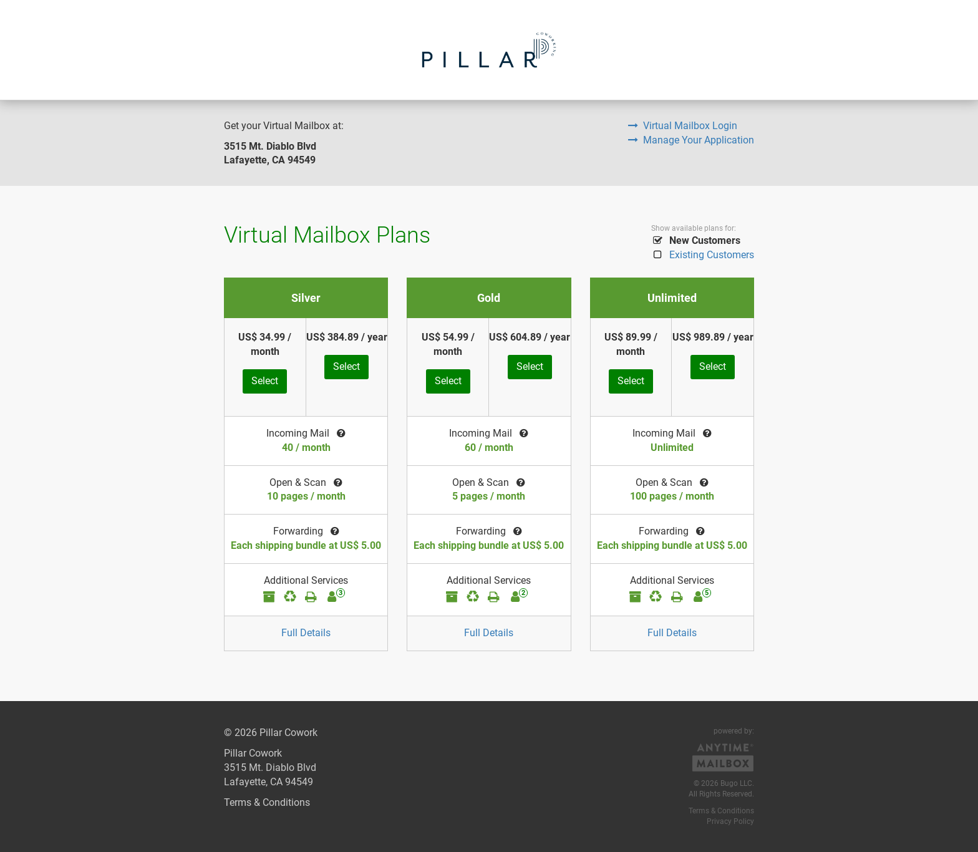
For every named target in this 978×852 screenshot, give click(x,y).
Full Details (306, 633)
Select (264, 381)
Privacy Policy (730, 821)
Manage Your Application (691, 140)
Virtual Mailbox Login (682, 126)
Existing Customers (702, 255)
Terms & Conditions (267, 802)
